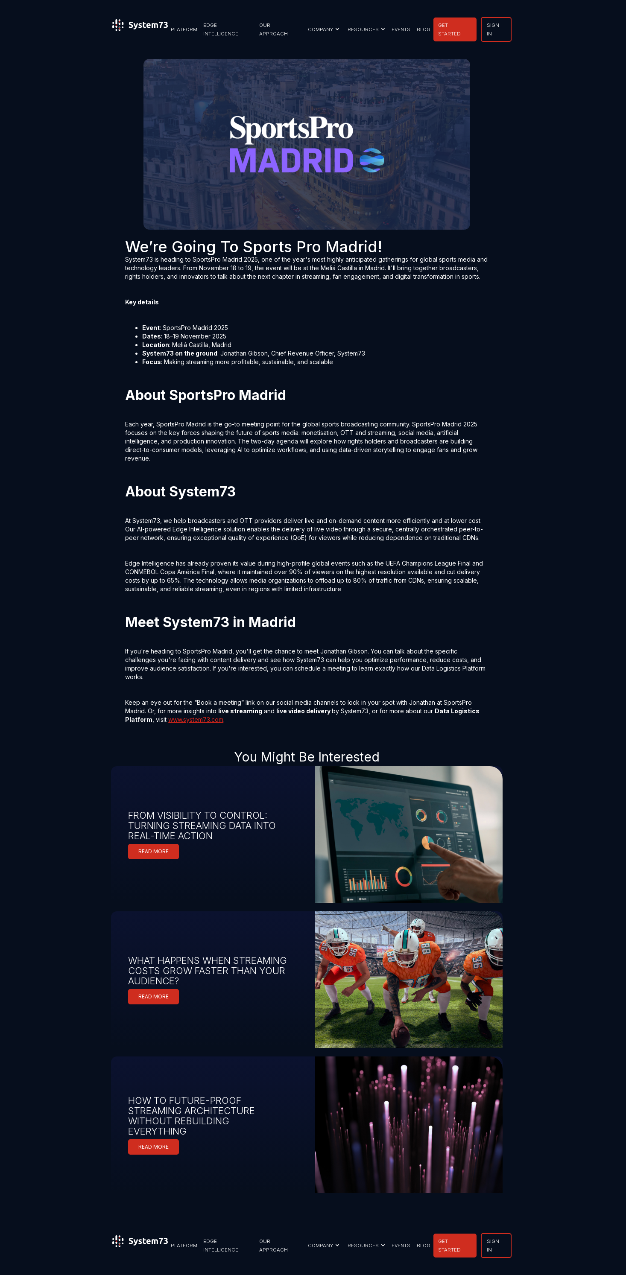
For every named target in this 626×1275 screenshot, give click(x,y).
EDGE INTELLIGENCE (220, 29)
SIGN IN (493, 29)
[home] (140, 29)
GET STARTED (449, 29)
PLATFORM (184, 29)
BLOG (423, 29)
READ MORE (153, 851)
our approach (273, 29)
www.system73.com (195, 719)
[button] (322, 29)
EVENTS (401, 29)
